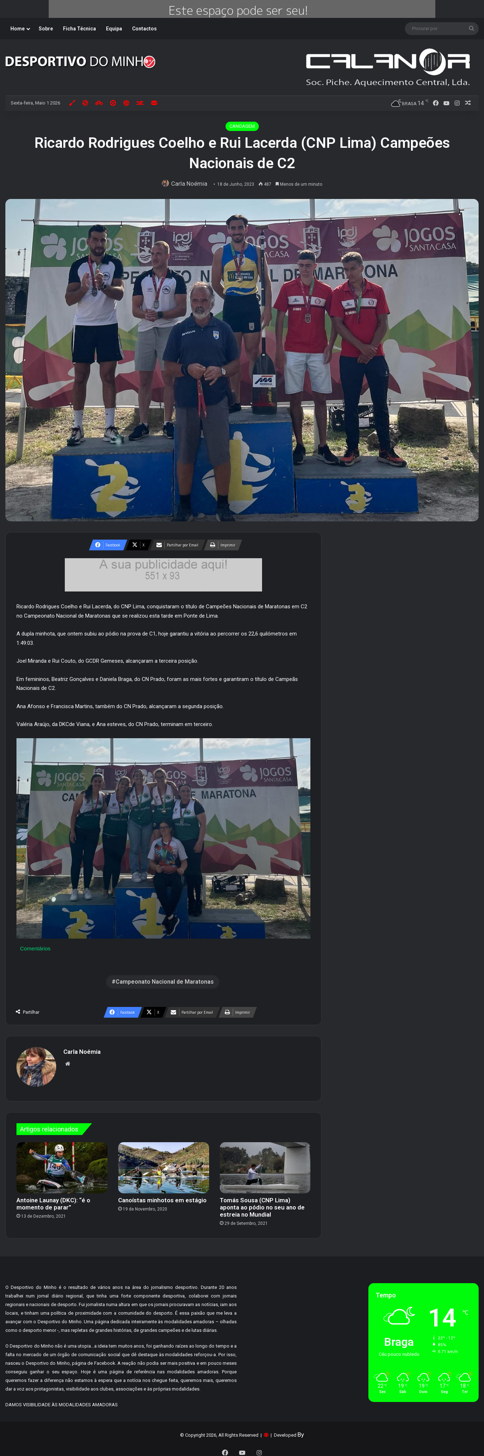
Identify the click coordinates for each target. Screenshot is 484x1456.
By (300, 1431)
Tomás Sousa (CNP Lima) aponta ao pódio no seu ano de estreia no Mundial (262, 1203)
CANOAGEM (242, 126)
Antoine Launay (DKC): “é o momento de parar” (53, 1200)
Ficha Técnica (79, 28)
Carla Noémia (191, 183)
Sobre (46, 28)
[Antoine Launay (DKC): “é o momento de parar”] (61, 1164)
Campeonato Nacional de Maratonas (165, 981)
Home (17, 28)
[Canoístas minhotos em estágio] (163, 1164)
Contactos (144, 28)
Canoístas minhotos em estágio (162, 1196)
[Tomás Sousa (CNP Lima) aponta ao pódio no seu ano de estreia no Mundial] (265, 1164)
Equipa (114, 28)
